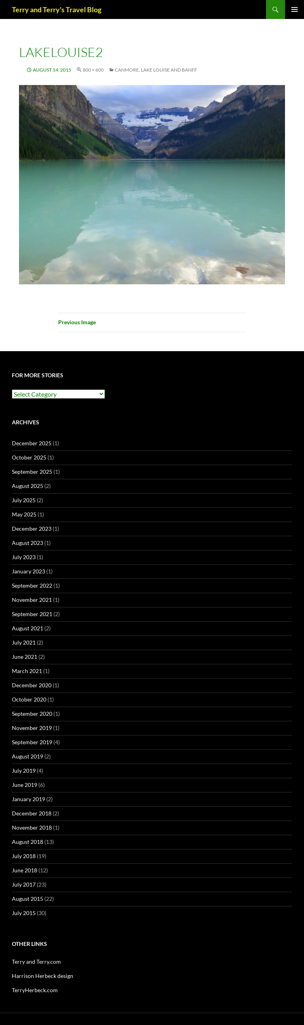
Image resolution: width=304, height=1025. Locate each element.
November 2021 (32, 599)
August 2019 (27, 756)
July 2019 (24, 770)
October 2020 (29, 699)
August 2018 (27, 841)
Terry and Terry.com (36, 961)
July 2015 (24, 913)
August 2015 (27, 898)
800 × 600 (93, 70)
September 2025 (32, 471)
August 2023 (27, 542)
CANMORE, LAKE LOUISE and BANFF (156, 70)
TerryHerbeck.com (35, 990)
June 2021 (24, 656)
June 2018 (24, 870)
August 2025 (27, 485)
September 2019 (32, 742)
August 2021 (27, 628)
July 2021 (24, 642)
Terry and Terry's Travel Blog (56, 9)
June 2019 (24, 784)
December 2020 (31, 685)
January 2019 (28, 799)
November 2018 (32, 827)
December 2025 (31, 443)
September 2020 (32, 713)
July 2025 (24, 500)
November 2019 (32, 727)
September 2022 (32, 585)
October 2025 (29, 457)
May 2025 (24, 514)
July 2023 (24, 557)
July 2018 (24, 856)
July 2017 (24, 884)
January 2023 (28, 571)
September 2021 (32, 614)
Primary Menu (294, 9)
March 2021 (27, 671)
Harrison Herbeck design (42, 975)
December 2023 (31, 528)
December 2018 (31, 813)
